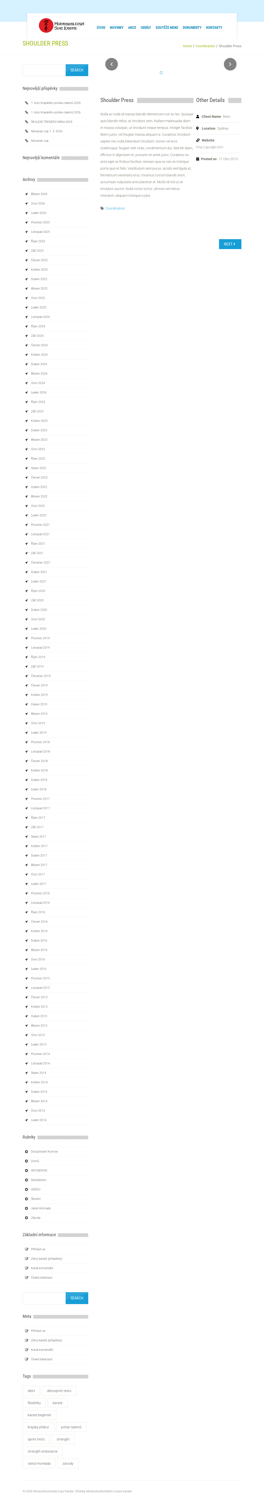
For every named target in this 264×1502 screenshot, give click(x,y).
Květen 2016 (39, 931)
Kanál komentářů (42, 1268)
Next (230, 64)
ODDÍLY (36, 1189)
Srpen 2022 (38, 468)
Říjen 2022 (38, 458)
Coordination (205, 46)
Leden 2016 (38, 969)
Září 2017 (37, 827)
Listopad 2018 (40, 751)
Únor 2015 (38, 1035)
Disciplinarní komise (44, 1151)
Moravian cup (40, 140)
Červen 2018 (39, 761)
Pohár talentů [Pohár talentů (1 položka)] (71, 1427)
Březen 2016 (39, 950)
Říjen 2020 (38, 591)
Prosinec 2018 (40, 742)
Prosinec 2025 (40, 222)
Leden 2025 (38, 307)
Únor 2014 (38, 1110)
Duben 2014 (39, 1091)
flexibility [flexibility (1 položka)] (34, 1403)
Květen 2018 (39, 770)
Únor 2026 (38, 203)
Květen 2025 (39, 269)
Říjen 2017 (38, 817)
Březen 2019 (39, 714)
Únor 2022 (38, 506)
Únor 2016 (38, 959)
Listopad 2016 (40, 902)
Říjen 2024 (38, 326)
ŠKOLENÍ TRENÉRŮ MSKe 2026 (51, 122)
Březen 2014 (39, 1101)
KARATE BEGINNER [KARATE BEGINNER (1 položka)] (39, 1415)
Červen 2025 (39, 260)
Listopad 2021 (40, 534)
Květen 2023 (39, 421)
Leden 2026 (38, 213)
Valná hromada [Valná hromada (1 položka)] (39, 1463)
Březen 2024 (39, 373)
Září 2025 (37, 250)
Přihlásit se (38, 1249)
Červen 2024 (39, 345)
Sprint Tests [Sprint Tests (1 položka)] (36, 1439)
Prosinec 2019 (40, 638)
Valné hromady (41, 1208)
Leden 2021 (38, 581)
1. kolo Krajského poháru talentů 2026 (56, 103)
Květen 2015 (39, 1006)
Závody (36, 1217)
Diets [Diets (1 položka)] (31, 1391)
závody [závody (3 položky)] (67, 1463)
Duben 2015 (39, 1016)
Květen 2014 (39, 1082)
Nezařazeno (38, 1180)
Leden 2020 (38, 628)
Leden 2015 (38, 1044)
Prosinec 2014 (40, 1054)
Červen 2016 (39, 921)
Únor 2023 (38, 449)
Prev (111, 64)
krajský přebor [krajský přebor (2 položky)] (38, 1427)
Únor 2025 (38, 298)
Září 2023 (37, 411)
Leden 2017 (38, 884)
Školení (36, 1199)
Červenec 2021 (41, 562)
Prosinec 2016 (40, 893)
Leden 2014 (38, 1120)
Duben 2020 (39, 610)
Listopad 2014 (40, 1063)
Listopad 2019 (40, 647)
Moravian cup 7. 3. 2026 (46, 131)
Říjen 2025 (38, 241)
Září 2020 (37, 600)
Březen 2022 (39, 496)
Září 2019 (37, 666)
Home (187, 46)
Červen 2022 (39, 477)
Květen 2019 (39, 695)
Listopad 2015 (40, 988)
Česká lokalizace (41, 1277)
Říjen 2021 (38, 543)
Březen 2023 (39, 439)
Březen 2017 (39, 865)
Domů (35, 1161)
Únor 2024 (38, 383)
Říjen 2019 (38, 657)
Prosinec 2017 (40, 799)
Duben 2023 (39, 430)
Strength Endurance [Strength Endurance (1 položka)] (42, 1451)
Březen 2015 (39, 1025)
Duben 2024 (39, 364)
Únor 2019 (38, 723)
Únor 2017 (38, 874)
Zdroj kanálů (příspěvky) (46, 1258)
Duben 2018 (39, 780)
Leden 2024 (38, 392)
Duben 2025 (39, 279)
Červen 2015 (39, 997)
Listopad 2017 (40, 808)
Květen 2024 (39, 354)
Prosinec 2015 (40, 978)
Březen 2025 (39, 288)
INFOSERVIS (39, 1170)
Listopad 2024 (40, 317)
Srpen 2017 (38, 836)
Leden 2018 (38, 789)
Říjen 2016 (38, 912)
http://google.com (209, 147)
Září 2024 (37, 336)
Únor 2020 (38, 619)
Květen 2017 (39, 846)
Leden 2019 (38, 732)
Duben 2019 (39, 704)
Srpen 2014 (38, 1073)
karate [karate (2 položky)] (57, 1403)
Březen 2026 (39, 194)
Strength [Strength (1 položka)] (63, 1439)
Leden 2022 (38, 515)
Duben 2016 (39, 940)
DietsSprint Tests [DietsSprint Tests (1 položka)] (59, 1391)
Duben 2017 (39, 855)
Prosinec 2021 (40, 525)
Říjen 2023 (38, 402)
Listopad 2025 (40, 232)
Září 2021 (37, 553)
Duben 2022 (39, 487)
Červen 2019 (39, 685)
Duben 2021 (39, 572)
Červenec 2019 (41, 676)
